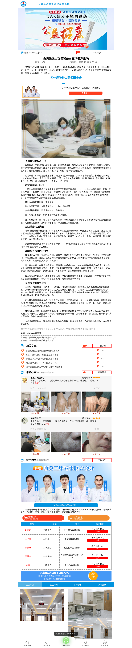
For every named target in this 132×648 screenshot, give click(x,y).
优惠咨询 (104, 643)
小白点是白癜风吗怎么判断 (41, 340)
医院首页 (27, 643)
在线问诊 (96, 53)
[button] (63, 47)
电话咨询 (46, 643)
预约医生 (85, 643)
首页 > (27, 53)
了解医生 (102, 460)
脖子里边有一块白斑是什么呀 (42, 337)
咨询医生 (85, 93)
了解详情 (102, 346)
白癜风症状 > (36, 53)
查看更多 (102, 372)
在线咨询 (66, 641)
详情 (37, 383)
